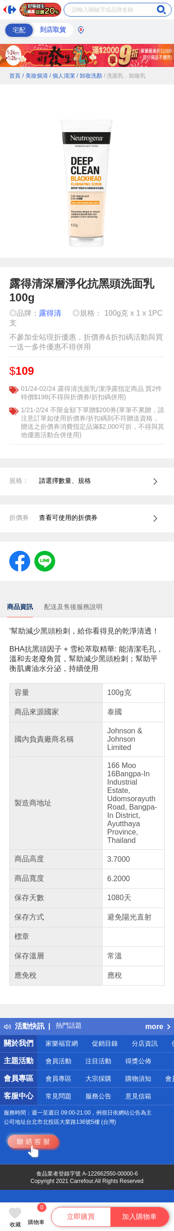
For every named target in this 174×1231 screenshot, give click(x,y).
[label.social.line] (44, 560)
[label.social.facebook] (19, 560)
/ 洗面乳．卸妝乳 (125, 76)
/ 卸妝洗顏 (89, 76)
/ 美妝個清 (35, 76)
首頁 (14, 76)
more (157, 1026)
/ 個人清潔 (62, 76)
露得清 (50, 313)
